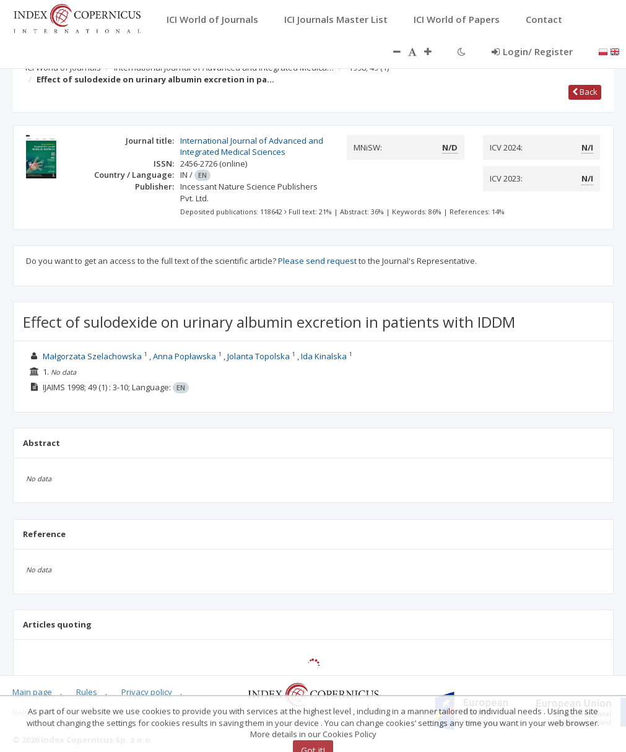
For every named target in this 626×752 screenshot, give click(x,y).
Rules (86, 691)
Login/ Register (532, 51)
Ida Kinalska (324, 356)
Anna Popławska (184, 356)
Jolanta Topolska (258, 356)
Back (585, 91)
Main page (32, 691)
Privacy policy (146, 691)
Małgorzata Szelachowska (92, 356)
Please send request (317, 260)
